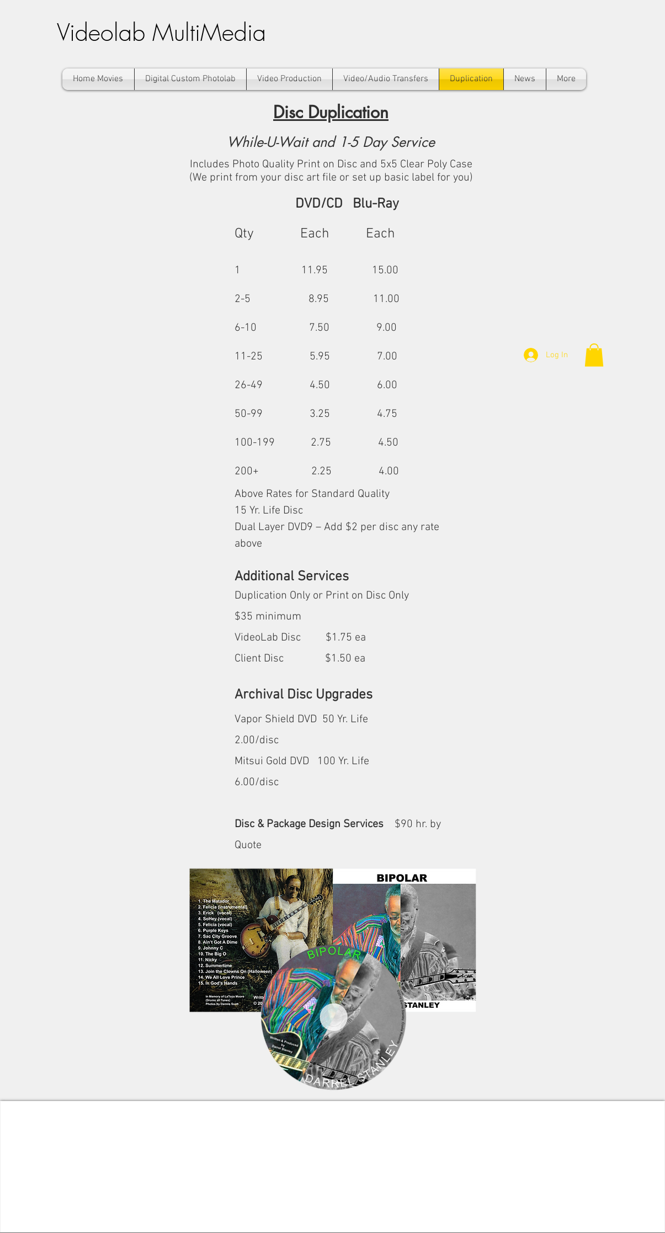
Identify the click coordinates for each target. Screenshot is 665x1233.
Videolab (104, 32)
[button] (594, 355)
